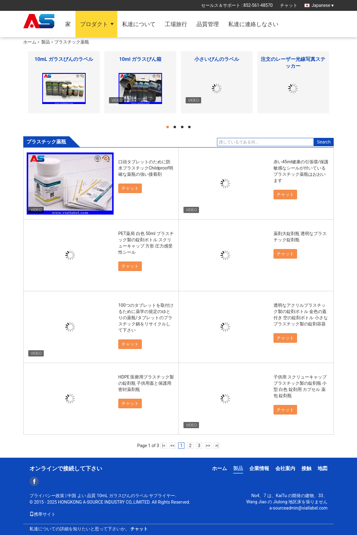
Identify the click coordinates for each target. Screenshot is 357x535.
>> (208, 445)
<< (172, 445)
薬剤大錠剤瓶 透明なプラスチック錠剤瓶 (300, 236)
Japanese (322, 5)
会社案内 (285, 468)
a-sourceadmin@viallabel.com (298, 508)
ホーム (29, 41)
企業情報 (259, 468)
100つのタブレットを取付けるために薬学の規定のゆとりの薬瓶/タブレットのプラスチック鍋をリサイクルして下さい (146, 318)
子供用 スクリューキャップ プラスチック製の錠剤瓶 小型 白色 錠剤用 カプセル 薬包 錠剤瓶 (300, 386)
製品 (45, 41)
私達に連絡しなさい (253, 24)
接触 (306, 468)
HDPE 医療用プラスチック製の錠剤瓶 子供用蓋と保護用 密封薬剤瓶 (146, 383)
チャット (288, 5)
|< (163, 445)
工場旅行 (176, 24)
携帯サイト (42, 514)
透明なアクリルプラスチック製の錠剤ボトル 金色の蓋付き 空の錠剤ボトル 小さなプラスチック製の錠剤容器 (300, 314)
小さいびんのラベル (216, 59)
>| (217, 445)
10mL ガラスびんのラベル (63, 59)
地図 (323, 468)
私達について (139, 24)
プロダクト (94, 24)
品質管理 (208, 24)
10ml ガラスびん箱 (140, 59)
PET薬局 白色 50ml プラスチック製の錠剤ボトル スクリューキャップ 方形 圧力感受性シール (146, 243)
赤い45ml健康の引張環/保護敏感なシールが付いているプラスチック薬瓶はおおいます (300, 171)
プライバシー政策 (46, 495)
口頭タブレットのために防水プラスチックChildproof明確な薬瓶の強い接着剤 (145, 168)
